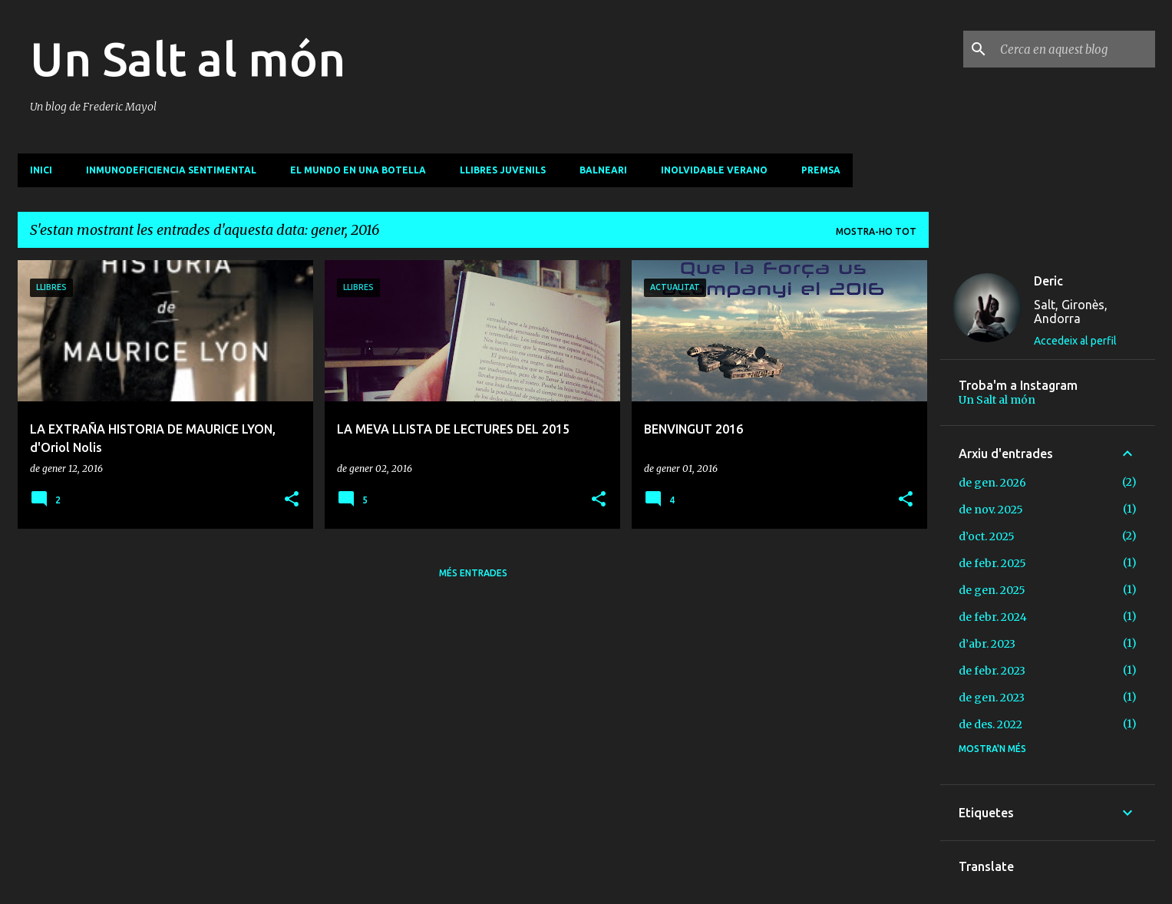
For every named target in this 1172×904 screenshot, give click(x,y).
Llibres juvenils (503, 170)
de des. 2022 (990, 724)
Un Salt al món (187, 58)
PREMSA (820, 170)
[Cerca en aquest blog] (1074, 49)
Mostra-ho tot (876, 231)
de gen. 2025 (992, 590)
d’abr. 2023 (987, 644)
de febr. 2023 (992, 671)
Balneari (603, 170)
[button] (291, 500)
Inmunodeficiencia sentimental (171, 170)
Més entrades (473, 573)
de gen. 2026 (992, 483)
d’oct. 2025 (987, 536)
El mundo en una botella (358, 170)
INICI (41, 170)
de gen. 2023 (992, 697)
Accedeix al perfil (1075, 341)
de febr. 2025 (992, 563)
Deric (1048, 281)
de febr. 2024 (993, 617)
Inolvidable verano (714, 170)
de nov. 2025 (991, 509)
